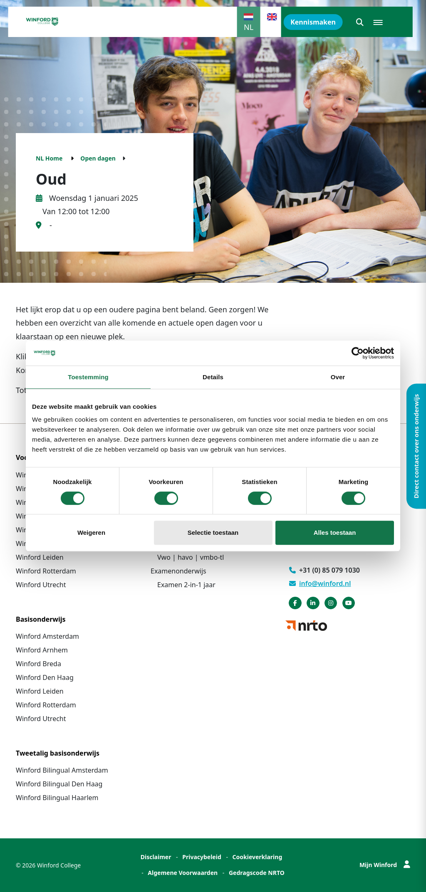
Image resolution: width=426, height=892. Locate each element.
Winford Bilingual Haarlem (57, 797)
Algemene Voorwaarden (183, 873)
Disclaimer (156, 857)
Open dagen (98, 158)
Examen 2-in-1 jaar (186, 584)
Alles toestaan (335, 532)
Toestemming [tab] (88, 377)
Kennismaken (313, 22)
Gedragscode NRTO (257, 873)
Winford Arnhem (42, 650)
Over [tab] (338, 377)
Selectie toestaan (213, 532)
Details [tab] (213, 377)
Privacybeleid (201, 857)
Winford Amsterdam (47, 636)
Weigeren (91, 532)
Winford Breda (38, 663)
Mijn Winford (384, 865)
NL (248, 27)
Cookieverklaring (257, 857)
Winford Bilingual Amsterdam (62, 770)
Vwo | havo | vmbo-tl (190, 557)
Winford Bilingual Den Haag (59, 783)
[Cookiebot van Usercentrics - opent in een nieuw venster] (357, 353)
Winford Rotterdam (46, 571)
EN (272, 27)
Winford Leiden (40, 557)
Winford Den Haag (45, 677)
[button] (360, 22)
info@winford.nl (320, 583)
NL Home (49, 158)
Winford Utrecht (41, 584)
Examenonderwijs (178, 571)
